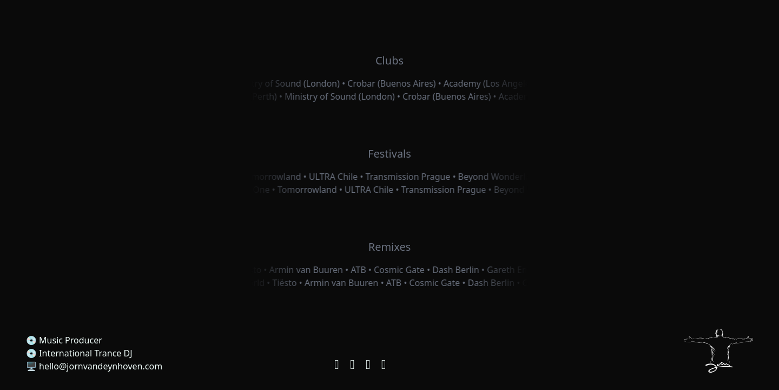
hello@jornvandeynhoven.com (100, 366)
